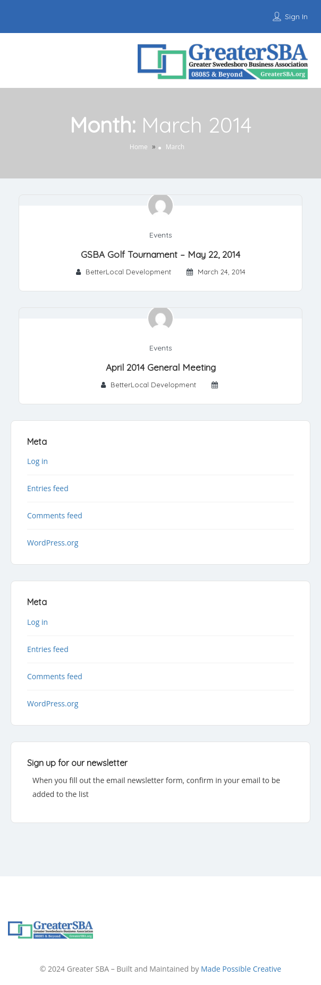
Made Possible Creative (241, 969)
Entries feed (48, 488)
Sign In (296, 16)
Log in (37, 461)
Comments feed (54, 515)
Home (139, 146)
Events (160, 235)
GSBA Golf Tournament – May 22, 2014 (160, 254)
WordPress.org (52, 543)
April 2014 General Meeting (161, 367)
